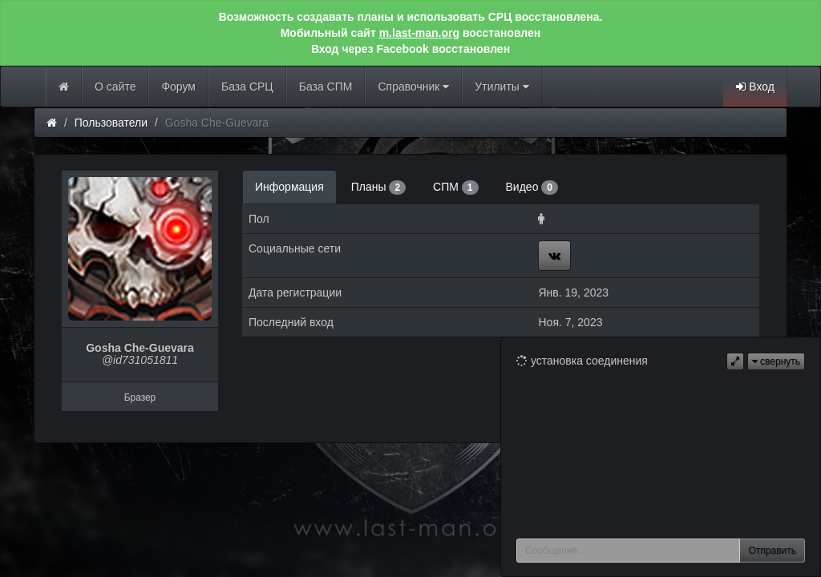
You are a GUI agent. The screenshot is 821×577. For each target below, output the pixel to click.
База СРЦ (247, 86)
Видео (532, 187)
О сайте (115, 86)
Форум (178, 86)
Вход (755, 86)
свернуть (776, 361)
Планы (378, 187)
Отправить (772, 550)
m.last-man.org (419, 32)
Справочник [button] (413, 86)
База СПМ (326, 86)
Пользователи (111, 122)
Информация (289, 186)
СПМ (455, 187)
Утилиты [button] (501, 86)
